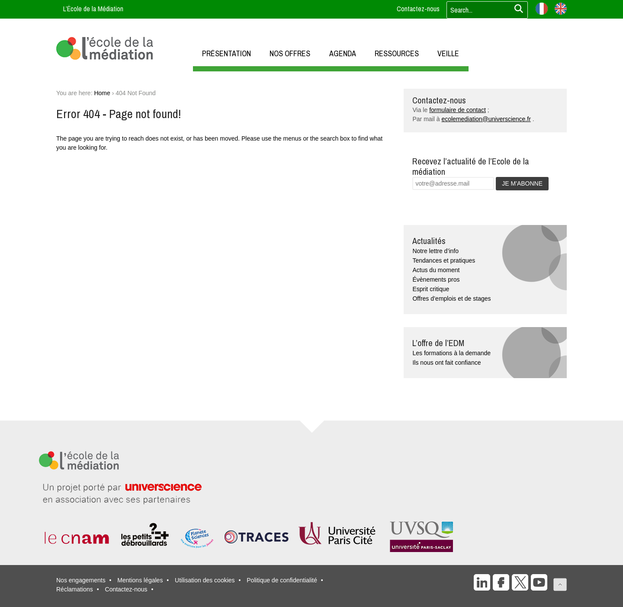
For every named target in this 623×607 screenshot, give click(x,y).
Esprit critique (430, 289)
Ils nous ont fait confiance (446, 362)
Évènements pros (435, 279)
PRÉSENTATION (226, 53)
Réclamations (74, 589)
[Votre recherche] (484, 10)
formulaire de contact (457, 109)
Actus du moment (435, 270)
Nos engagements (81, 580)
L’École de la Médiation (93, 8)
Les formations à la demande (451, 353)
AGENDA (342, 53)
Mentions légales (140, 580)
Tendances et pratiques (443, 260)
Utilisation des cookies (205, 580)
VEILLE (448, 53)
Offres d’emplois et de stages (451, 298)
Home (102, 93)
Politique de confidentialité (282, 580)
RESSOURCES (397, 53)
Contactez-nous (418, 8)
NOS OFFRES (290, 53)
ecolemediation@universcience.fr (485, 119)
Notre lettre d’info (435, 250)
